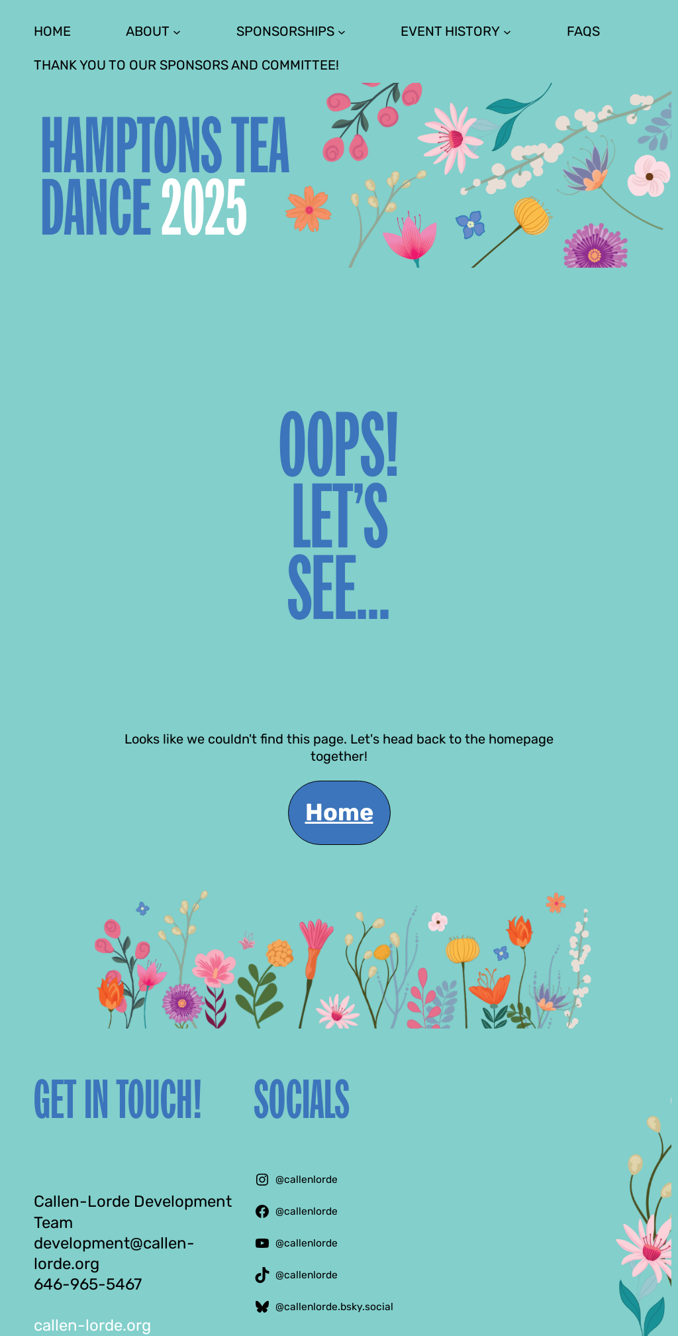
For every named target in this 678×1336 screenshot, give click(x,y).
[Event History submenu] (507, 31)
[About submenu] (177, 31)
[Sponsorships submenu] (342, 31)
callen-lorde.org (92, 1325)
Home (339, 812)
